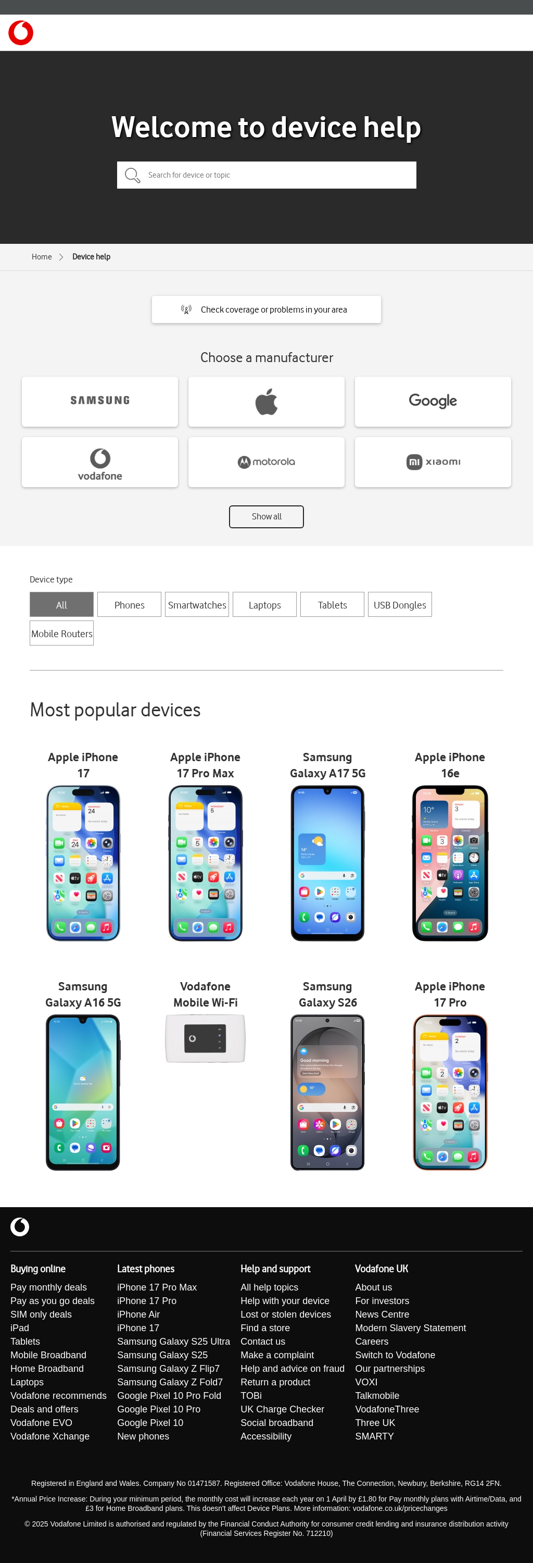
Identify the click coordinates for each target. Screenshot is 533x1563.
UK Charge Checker (282, 1409)
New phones (143, 1436)
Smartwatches (197, 605)
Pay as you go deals (52, 1301)
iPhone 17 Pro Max (157, 1287)
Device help (91, 257)
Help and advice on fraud (292, 1368)
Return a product (275, 1382)
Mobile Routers (62, 633)
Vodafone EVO (41, 1423)
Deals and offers (44, 1409)
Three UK (375, 1423)
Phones (130, 605)
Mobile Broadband (48, 1355)
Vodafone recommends (58, 1396)
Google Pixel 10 (150, 1423)
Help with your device (284, 1301)
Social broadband (276, 1423)
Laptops (265, 605)
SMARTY (374, 1436)
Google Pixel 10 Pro (158, 1409)
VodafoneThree (387, 1409)
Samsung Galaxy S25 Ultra (173, 1341)
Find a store (265, 1328)
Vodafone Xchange (50, 1436)
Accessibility (265, 1436)
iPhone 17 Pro (146, 1301)
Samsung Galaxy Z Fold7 (170, 1382)
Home (42, 257)
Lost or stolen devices (285, 1314)
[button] (266, 309)
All (61, 605)
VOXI (366, 1382)
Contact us (262, 1341)
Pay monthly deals (48, 1287)
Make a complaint (277, 1355)
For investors (382, 1301)
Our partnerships (390, 1368)
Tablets (332, 605)
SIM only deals (41, 1314)
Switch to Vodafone (395, 1355)
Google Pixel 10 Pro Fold (169, 1396)
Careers (371, 1341)
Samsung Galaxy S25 (162, 1355)
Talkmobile (377, 1396)
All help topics (269, 1287)
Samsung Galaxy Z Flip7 (168, 1368)
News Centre (382, 1314)
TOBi (251, 1396)
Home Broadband (47, 1368)
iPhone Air (138, 1314)
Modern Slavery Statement (410, 1328)
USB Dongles (400, 605)
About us (373, 1287)
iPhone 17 (138, 1328)
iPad (19, 1328)
